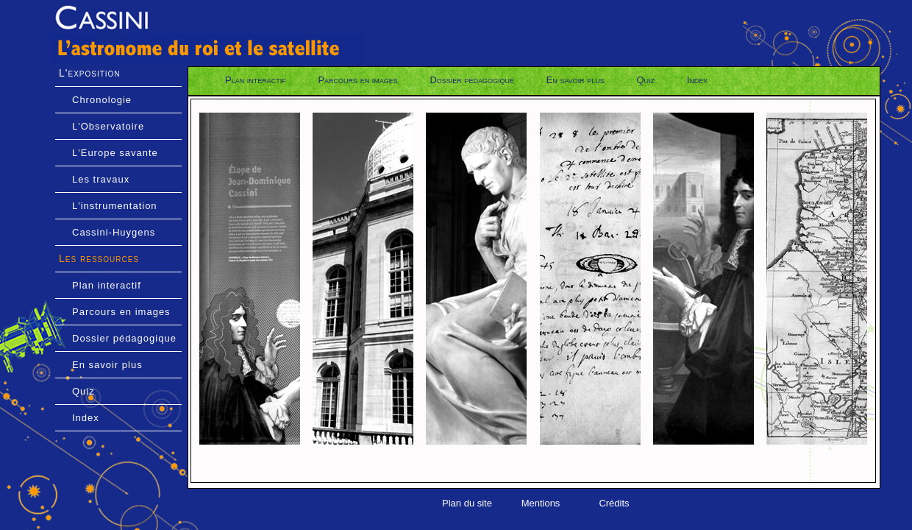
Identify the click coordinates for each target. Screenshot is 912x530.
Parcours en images (121, 311)
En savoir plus (107, 364)
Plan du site (467, 503)
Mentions (540, 503)
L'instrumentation (114, 205)
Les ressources (99, 258)
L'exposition (90, 73)
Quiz (83, 391)
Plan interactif (106, 285)
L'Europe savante (115, 152)
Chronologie (102, 99)
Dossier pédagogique (124, 338)
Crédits (614, 503)
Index (85, 417)
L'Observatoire (108, 126)
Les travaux (100, 179)
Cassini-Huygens (113, 232)
